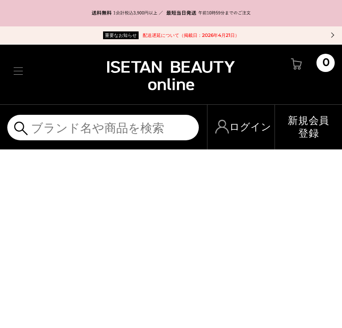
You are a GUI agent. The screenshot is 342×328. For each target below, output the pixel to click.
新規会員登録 (308, 126)
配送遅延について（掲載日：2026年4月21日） (171, 35)
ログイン (250, 127)
